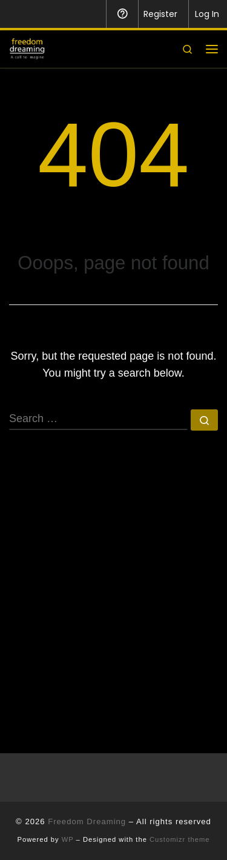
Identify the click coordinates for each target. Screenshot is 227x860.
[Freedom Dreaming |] (27, 47)
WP (68, 839)
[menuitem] (17, 14)
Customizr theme (180, 839)
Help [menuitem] (122, 14)
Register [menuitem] (160, 14)
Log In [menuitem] (207, 14)
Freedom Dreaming (87, 821)
